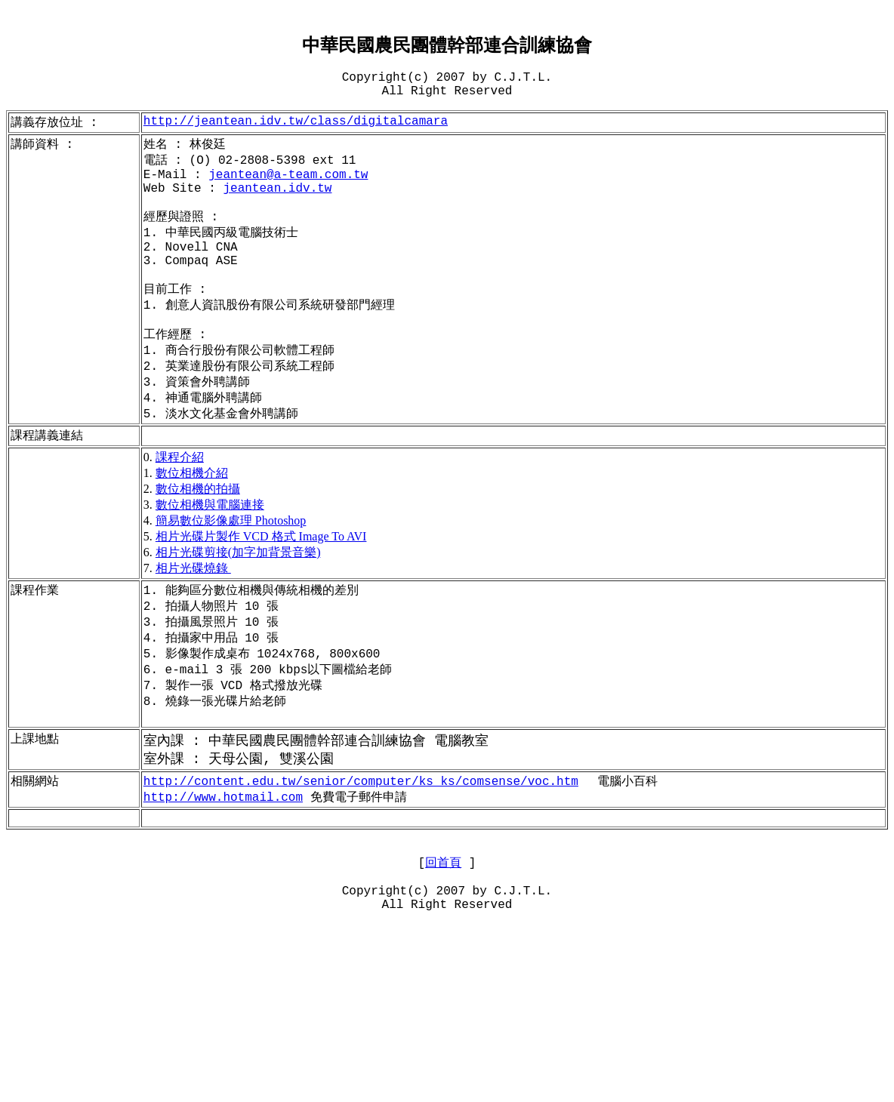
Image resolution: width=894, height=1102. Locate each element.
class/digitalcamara (295, 136)
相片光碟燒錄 (193, 622)
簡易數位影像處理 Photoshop (231, 574)
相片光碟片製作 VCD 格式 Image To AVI (261, 590)
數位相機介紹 (192, 527)
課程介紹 (180, 511)
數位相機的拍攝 (198, 543)
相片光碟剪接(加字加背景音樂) (238, 606)
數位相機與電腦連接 (210, 559)
